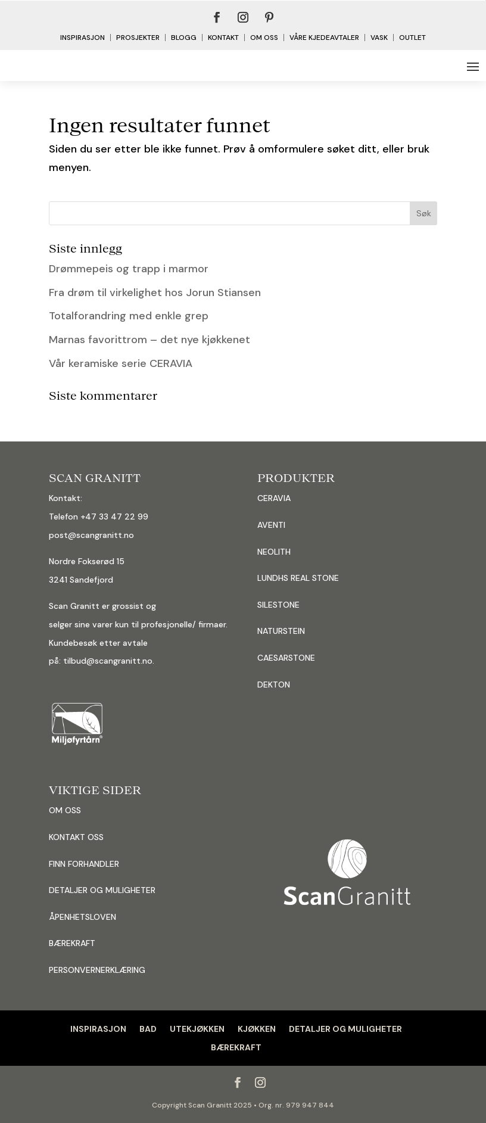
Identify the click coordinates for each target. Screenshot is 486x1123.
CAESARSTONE (286, 657)
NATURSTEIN (281, 631)
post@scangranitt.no (91, 535)
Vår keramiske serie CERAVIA (120, 363)
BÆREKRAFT (236, 1047)
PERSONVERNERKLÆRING (97, 970)
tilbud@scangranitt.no (107, 660)
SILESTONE (278, 604)
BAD (148, 1029)
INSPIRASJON (98, 1029)
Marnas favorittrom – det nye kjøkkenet (149, 339)
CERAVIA (274, 498)
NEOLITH (274, 551)
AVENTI (271, 524)
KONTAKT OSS (76, 837)
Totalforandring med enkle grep (128, 316)
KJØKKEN (257, 1029)
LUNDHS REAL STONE (298, 578)
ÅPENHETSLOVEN (82, 917)
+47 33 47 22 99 (114, 516)
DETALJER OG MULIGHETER (102, 890)
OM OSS (65, 810)
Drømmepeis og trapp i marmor (128, 269)
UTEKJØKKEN (197, 1029)
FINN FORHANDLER (84, 863)
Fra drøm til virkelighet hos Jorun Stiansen (155, 292)
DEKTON (273, 684)
